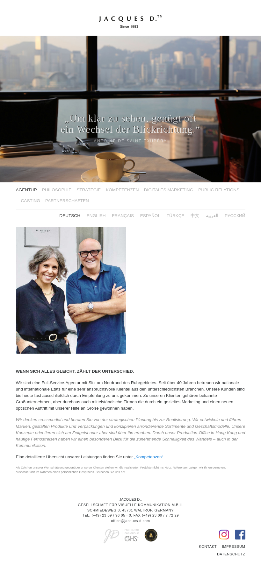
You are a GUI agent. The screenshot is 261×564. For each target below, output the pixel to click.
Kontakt (208, 546)
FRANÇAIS (123, 215)
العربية (212, 215)
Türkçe (176, 215)
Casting (30, 200)
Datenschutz (231, 554)
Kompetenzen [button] (122, 189)
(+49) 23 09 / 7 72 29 (160, 515)
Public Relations (218, 189)
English (96, 215)
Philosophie (56, 189)
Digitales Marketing (168, 189)
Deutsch (69, 215)
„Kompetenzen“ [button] (148, 457)
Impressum (233, 546)
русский (235, 215)
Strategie (88, 189)
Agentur (26, 189)
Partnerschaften (67, 200)
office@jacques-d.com (130, 521)
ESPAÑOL (150, 215)
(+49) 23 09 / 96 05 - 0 (111, 515)
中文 (195, 215)
